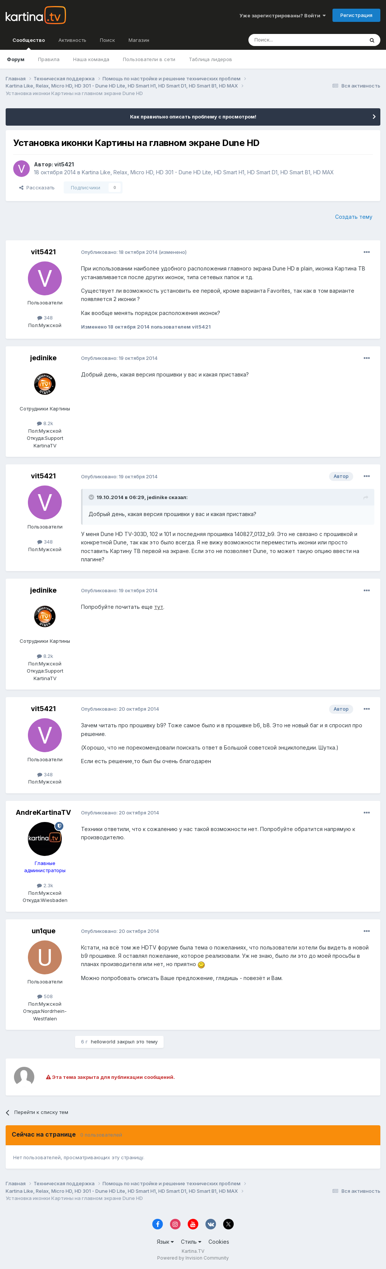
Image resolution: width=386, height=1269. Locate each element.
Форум (16, 59)
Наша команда (91, 59)
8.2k (45, 423)
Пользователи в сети (149, 59)
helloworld (103, 1042)
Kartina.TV (193, 1251)
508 (45, 996)
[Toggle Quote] (92, 497)
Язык (165, 1241)
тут (158, 607)
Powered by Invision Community (193, 1258)
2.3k (45, 885)
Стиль (191, 1241)
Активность (72, 40)
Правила (49, 59)
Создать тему (353, 217)
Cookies (218, 1241)
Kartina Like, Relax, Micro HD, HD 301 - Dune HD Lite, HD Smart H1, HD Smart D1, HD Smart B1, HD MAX (208, 172)
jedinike (43, 358)
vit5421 (64, 164)
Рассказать (37, 187)
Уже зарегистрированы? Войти (282, 15)
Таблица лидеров (210, 59)
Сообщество (28, 43)
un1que (43, 931)
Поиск (107, 40)
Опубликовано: (119, 252)
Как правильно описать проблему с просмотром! (193, 117)
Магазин (139, 40)
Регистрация (356, 15)
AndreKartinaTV (43, 812)
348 (45, 318)
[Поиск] (285, 40)
